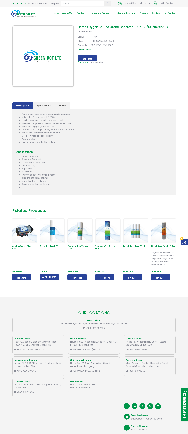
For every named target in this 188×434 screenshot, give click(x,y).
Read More (17, 271)
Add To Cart (49, 277)
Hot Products (171, 12)
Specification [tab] (44, 105)
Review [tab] (62, 105)
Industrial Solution (125, 12)
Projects (144, 12)
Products (82, 12)
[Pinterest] (158, 406)
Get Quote (87, 59)
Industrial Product (101, 12)
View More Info (85, 49)
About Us (67, 12)
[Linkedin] (134, 406)
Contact (156, 12)
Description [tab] (22, 105)
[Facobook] (127, 406)
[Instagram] (150, 406)
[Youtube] (142, 406)
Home (56, 12)
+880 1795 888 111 (168, 3)
